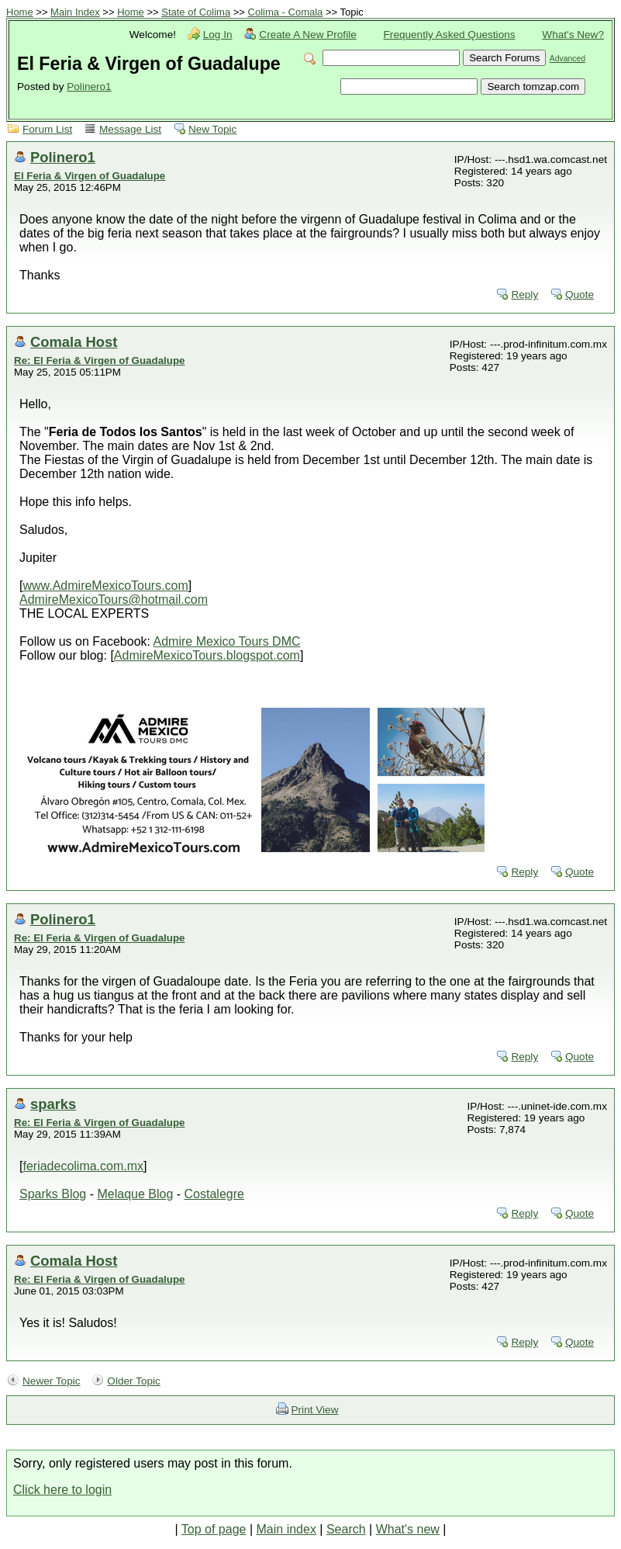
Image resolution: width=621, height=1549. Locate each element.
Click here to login (62, 1489)
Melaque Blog (135, 1194)
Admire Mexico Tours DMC (227, 641)
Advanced (567, 58)
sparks (53, 1104)
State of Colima (195, 12)
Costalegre (214, 1194)
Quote (579, 294)
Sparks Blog (52, 1194)
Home (19, 12)
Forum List (47, 129)
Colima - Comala (285, 12)
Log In (218, 34)
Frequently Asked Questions (450, 34)
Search (346, 1529)
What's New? (573, 34)
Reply (524, 294)
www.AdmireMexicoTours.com (105, 585)
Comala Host (73, 342)
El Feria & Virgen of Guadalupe (89, 176)
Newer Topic (51, 1381)
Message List (130, 129)
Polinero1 (89, 86)
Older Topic (133, 1381)
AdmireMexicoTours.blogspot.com (207, 655)
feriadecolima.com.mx (82, 1166)
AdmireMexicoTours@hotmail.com (113, 599)
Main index (286, 1529)
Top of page (214, 1529)
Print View (315, 1410)
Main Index (75, 12)
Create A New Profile (307, 34)
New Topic (212, 129)
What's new (408, 1529)
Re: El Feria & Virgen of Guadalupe (99, 360)
